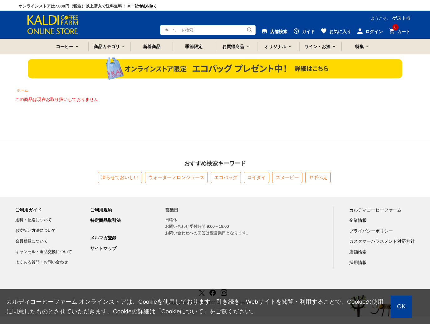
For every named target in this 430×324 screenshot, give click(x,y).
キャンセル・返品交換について (43, 251)
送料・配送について (33, 219)
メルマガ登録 (103, 237)
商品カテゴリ (107, 46)
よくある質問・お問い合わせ (41, 262)
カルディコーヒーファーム (375, 209)
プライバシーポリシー (371, 230)
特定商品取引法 (105, 220)
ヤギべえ (318, 177)
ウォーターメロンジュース (176, 177)
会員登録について (31, 241)
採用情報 (358, 262)
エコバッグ (225, 177)
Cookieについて (182, 311)
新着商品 (151, 46)
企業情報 (358, 220)
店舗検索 (358, 251)
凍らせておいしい (120, 177)
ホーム (22, 90)
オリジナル (275, 46)
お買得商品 (233, 46)
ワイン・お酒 (317, 46)
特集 (359, 46)
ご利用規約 (101, 209)
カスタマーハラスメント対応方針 (382, 241)
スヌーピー (287, 177)
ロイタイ (256, 177)
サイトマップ (103, 248)
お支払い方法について (35, 230)
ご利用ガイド (28, 209)
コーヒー (64, 46)
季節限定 (194, 46)
